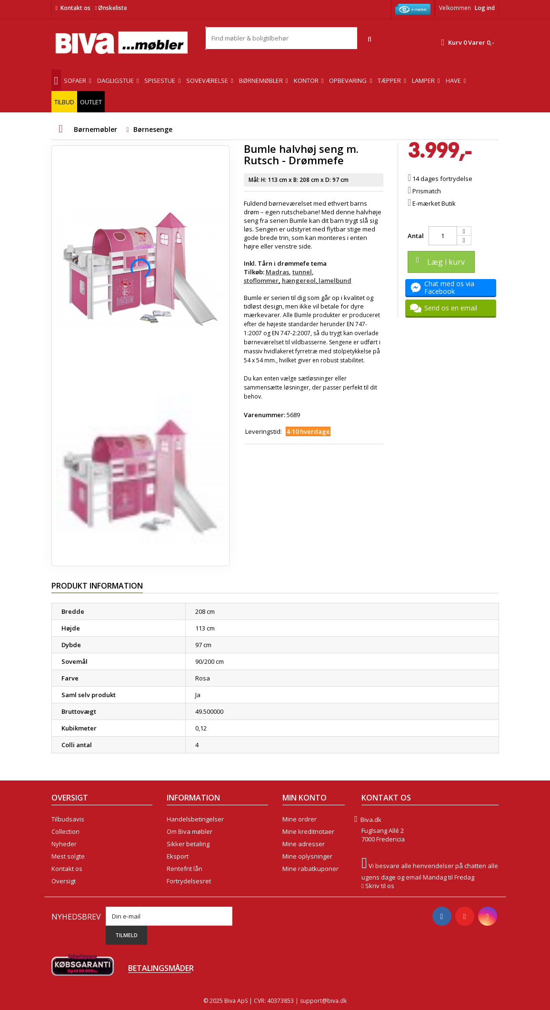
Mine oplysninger (307, 856)
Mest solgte (68, 856)
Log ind (485, 8)
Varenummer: (264, 414)
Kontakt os (75, 8)
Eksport (178, 856)
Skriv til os (379, 885)
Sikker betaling (188, 844)
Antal (416, 235)
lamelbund (335, 280)
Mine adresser (303, 844)
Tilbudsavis (67, 819)
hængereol (299, 280)
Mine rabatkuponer (310, 868)
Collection (65, 831)
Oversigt (63, 881)
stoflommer (261, 280)
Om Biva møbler (189, 831)
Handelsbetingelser (195, 819)
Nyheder (64, 844)
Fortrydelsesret (189, 881)
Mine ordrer (299, 819)
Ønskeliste (111, 8)
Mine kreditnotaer (308, 831)
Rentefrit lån (184, 868)
